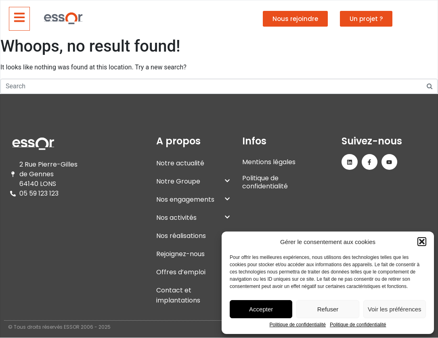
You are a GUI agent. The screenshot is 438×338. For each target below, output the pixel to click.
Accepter (261, 309)
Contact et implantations (178, 295)
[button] (422, 242)
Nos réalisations (181, 235)
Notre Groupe (193, 181)
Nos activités (193, 218)
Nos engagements (193, 199)
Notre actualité (180, 163)
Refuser (328, 309)
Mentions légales (268, 162)
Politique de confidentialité (298, 325)
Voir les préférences (394, 309)
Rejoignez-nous (193, 254)
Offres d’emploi (193, 272)
